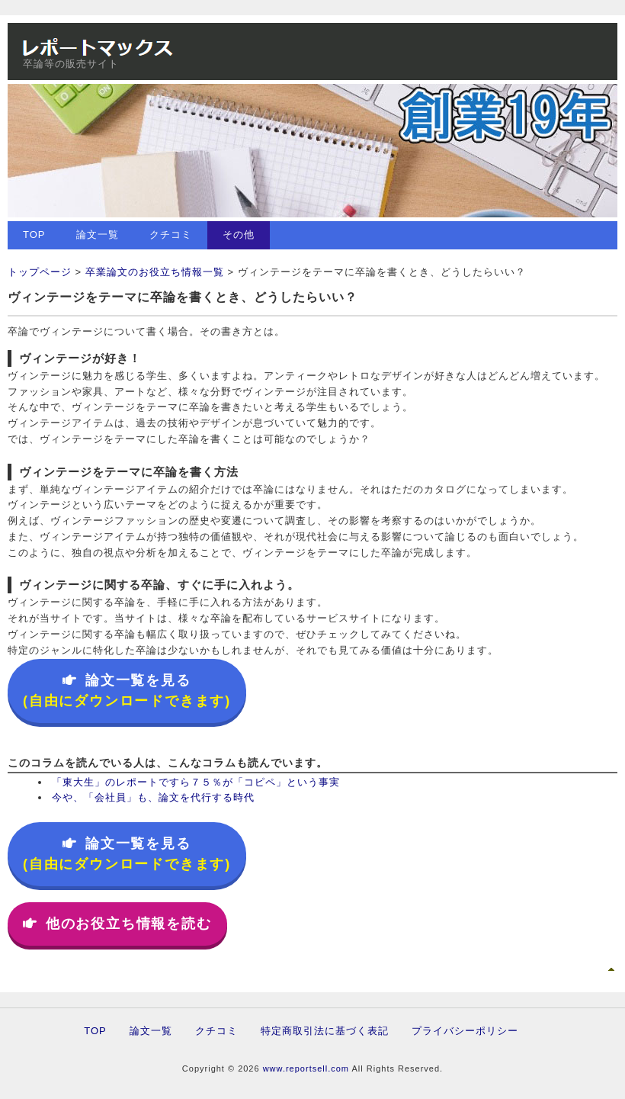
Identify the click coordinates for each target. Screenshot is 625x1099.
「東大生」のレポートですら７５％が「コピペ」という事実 (196, 782)
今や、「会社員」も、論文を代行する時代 (153, 797)
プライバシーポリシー (465, 1030)
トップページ (40, 272)
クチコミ (170, 234)
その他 (239, 234)
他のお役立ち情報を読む (117, 923)
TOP (34, 234)
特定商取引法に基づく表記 (325, 1030)
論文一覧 (97, 234)
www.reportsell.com (306, 1068)
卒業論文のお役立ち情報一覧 (154, 272)
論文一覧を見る (127, 691)
